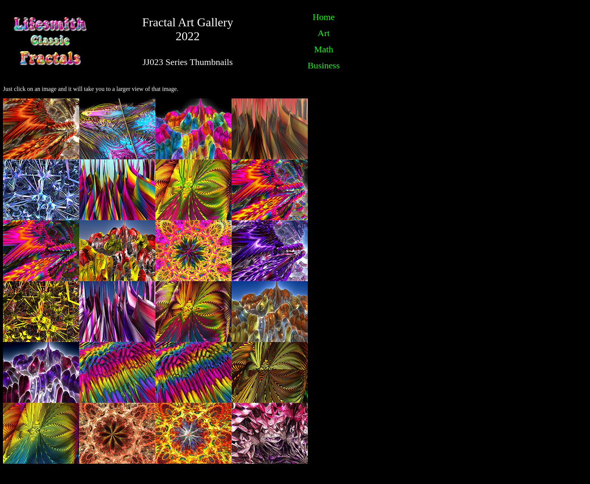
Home (324, 17)
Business (323, 65)
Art (324, 33)
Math (323, 49)
